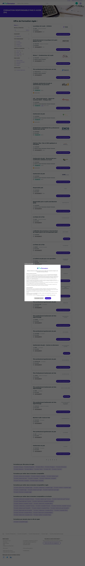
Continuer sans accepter (29, 263)
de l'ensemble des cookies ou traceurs (37, 275)
